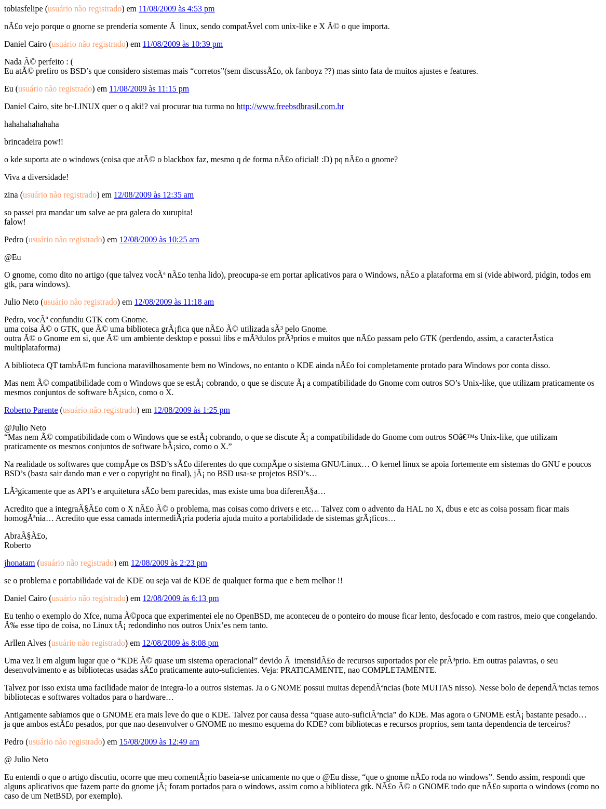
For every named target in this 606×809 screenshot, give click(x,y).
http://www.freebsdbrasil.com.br (290, 106)
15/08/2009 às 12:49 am (159, 741)
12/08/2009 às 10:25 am (159, 239)
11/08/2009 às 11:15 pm (149, 88)
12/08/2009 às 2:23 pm (169, 562)
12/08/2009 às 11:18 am (174, 301)
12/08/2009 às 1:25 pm (192, 410)
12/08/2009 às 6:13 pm (181, 598)
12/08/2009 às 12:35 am (154, 194)
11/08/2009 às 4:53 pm (177, 8)
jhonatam (19, 562)
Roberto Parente (31, 410)
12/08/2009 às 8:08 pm (180, 642)
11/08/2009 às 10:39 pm (183, 44)
